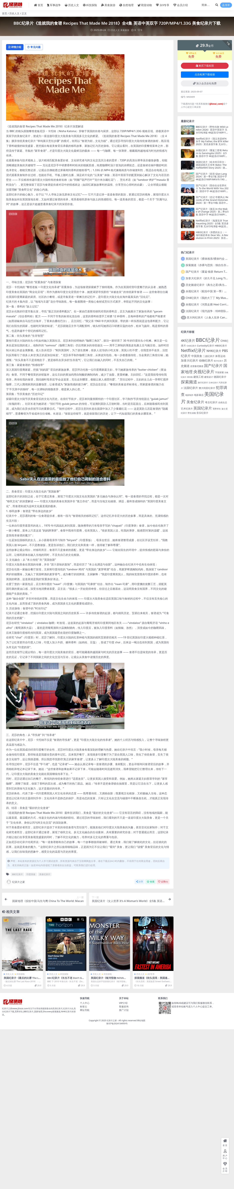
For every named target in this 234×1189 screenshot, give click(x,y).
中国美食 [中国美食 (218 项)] (196, 356)
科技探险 (21, 974)
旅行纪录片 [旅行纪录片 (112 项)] (203, 382)
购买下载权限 (205, 65)
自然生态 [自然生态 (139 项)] (222, 402)
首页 (4, 13)
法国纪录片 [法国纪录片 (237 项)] (191, 388)
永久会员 (218, 53)
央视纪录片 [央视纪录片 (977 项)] (203, 371)
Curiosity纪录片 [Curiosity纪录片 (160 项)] (205, 345)
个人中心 (84, 1003)
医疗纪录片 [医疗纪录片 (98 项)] (218, 360)
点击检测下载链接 (205, 74)
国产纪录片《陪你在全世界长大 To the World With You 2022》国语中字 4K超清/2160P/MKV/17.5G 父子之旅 (212, 189)
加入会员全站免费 (205, 83)
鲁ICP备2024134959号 (117, 1023)
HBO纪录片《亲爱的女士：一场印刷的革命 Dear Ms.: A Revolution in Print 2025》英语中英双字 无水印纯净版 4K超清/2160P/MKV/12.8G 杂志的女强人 (212, 239)
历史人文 (14, 13)
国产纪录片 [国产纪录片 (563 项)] (213, 365)
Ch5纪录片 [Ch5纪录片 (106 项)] (191, 345)
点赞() (163, 882)
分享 (139, 882)
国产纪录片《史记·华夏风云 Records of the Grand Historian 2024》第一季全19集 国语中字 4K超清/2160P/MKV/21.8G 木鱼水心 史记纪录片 (212, 202)
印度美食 (31, 874)
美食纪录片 (44, 874)
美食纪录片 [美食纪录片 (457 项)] (195, 401)
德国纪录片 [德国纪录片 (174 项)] (220, 376)
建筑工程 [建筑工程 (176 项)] (198, 376)
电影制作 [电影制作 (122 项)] (189, 394)
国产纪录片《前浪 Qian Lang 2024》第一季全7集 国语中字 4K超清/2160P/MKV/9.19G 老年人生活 (212, 178)
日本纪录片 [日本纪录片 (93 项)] (213, 382)
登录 (226, 5)
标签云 (83, 1006)
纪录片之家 (15, 882)
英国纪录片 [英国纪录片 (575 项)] (202, 407)
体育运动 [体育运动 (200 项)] (220, 356)
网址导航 (84, 1010)
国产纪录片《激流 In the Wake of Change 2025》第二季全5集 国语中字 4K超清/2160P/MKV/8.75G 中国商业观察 (212, 213)
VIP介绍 (123, 1003)
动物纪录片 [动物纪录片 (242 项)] (206, 360)
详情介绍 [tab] (15, 47)
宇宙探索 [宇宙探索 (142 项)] (219, 372)
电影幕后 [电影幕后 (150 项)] (199, 394)
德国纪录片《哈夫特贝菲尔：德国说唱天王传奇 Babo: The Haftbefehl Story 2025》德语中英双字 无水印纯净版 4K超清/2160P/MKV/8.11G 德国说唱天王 (211, 169)
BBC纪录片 (17, 874)
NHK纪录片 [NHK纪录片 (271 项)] (213, 351)
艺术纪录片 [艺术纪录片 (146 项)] (187, 408)
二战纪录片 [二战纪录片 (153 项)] (209, 356)
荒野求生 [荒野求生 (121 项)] (217, 408)
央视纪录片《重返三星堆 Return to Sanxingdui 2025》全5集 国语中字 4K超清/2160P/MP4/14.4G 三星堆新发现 (212, 154)
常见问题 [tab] (36, 47)
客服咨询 (123, 1006)
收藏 (150, 882)
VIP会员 (191, 53)
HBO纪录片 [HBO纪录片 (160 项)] (221, 345)
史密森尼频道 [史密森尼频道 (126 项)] (196, 366)
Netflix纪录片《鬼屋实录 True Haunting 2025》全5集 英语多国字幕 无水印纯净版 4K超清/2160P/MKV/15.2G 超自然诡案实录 (212, 226)
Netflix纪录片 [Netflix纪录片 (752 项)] (193, 350)
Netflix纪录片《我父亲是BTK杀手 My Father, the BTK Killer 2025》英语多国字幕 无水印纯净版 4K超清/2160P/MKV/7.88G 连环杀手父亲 (212, 144)
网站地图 (141, 1020)
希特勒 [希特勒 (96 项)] (190, 377)
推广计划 (123, 1010)
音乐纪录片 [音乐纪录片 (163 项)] (202, 412)
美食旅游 (125, 30)
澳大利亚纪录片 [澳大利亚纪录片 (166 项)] (207, 388)
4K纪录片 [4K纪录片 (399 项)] (188, 340)
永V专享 (151, 974)
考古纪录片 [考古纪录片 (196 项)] (211, 402)
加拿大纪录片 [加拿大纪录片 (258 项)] (189, 360)
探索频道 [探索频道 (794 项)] (189, 382)
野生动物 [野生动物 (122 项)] (192, 412)
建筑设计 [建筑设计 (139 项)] (208, 376)
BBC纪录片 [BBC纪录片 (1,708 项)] (208, 340)
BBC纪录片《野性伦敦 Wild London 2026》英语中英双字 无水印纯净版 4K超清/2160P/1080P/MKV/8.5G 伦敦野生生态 (212, 131)
